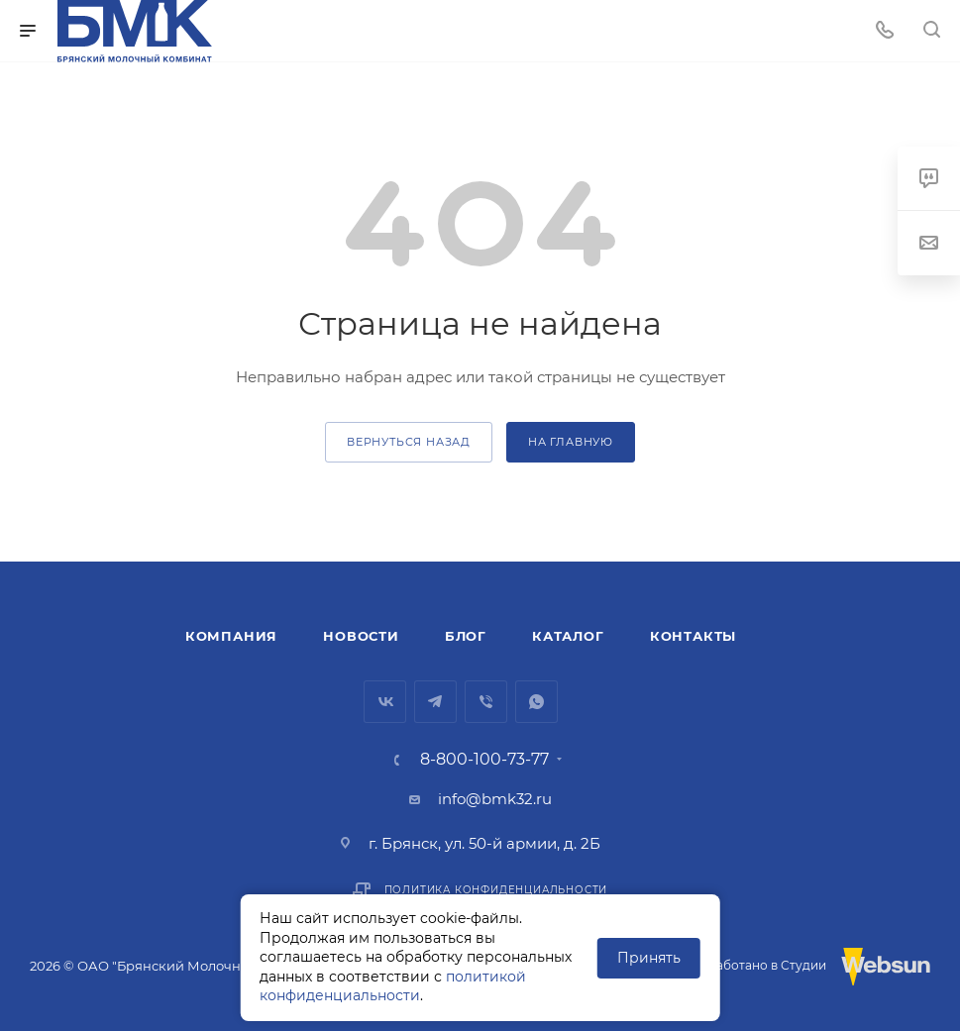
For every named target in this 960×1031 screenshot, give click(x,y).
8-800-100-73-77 (484, 760)
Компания (231, 636)
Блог (465, 636)
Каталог (568, 636)
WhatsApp (536, 701)
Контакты (693, 636)
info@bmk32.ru (495, 798)
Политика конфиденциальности (496, 889)
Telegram (435, 701)
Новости (361, 636)
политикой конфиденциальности (393, 986)
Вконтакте (385, 701)
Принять (649, 958)
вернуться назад (409, 442)
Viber (486, 701)
